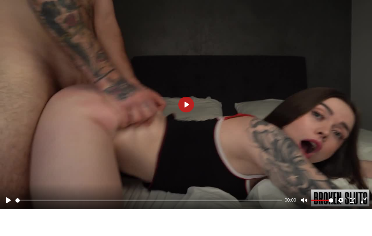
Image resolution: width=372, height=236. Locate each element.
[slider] (148, 200)
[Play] (8, 200)
